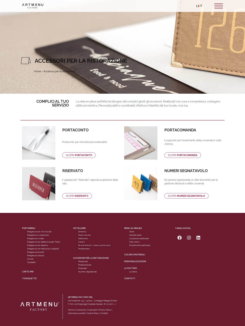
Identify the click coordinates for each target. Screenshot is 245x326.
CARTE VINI (28, 271)
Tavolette (31, 262)
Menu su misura (133, 228)
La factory (130, 268)
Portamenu (28, 228)
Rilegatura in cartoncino (38, 235)
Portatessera (84, 248)
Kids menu (134, 242)
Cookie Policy (93, 313)
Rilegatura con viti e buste (39, 231)
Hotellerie (79, 228)
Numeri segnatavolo (87, 271)
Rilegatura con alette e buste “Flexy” (44, 242)
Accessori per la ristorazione (91, 258)
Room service (84, 235)
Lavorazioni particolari (139, 238)
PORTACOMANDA (180, 130)
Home (37, 71)
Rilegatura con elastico (37, 245)
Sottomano (83, 238)
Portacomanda (84, 265)
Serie (131, 231)
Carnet (30, 259)
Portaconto (83, 261)
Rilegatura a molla (35, 238)
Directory (82, 231)
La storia (133, 271)
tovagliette (29, 278)
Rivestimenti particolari (139, 245)
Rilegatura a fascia (35, 255)
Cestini (81, 242)
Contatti (129, 278)
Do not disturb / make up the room (94, 245)
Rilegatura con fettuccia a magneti (43, 248)
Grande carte (135, 235)
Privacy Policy (105, 310)
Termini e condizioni (77, 310)
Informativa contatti (76, 313)
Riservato (82, 268)
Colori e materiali (134, 254)
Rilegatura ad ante (35, 252)
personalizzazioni (135, 261)
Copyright (92, 310)
